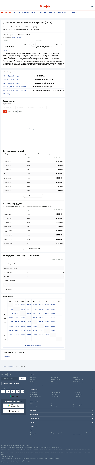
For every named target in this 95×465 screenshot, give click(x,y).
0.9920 (35, 317)
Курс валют (33, 377)
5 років (20, 111)
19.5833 (40, 334)
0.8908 (53, 313)
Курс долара (54, 377)
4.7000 (35, 334)
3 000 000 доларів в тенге (11, 94)
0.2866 (11, 317)
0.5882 (47, 309)
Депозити (16, 12)
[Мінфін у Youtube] (22, 391)
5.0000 (41, 322)
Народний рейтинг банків (79, 383)
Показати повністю (33, 196)
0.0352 (23, 330)
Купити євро (54, 405)
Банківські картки (55, 379)
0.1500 (29, 330)
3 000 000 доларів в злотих (11, 79)
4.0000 (17, 326)
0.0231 (11, 309)
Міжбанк (32, 381)
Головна (4, 366)
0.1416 (35, 330)
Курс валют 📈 (11, 366)
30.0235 (47, 313)
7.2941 (47, 317)
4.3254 (29, 313)
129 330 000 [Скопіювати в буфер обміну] (59, 226)
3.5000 (35, 304)
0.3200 (35, 326)
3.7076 (29, 304)
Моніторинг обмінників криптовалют (39, 385)
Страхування (42, 12)
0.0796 (23, 326)
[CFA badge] (5, 441)
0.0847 (29, 309)
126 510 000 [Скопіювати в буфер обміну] (59, 235)
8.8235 (47, 322)
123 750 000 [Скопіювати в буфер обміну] (59, 243)
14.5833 (40, 304)
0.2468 (23, 317)
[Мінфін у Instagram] (18, 391)
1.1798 (11, 313)
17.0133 (40, 313)
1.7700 (17, 330)
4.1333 (41, 317)
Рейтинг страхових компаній (80, 433)
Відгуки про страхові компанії (58, 433)
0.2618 (53, 322)
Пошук (22, 378)
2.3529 (47, 326)
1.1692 (23, 334)
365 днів (15, 111)
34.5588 (47, 334)
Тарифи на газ (76, 381)
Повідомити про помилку (11, 383)
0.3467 (11, 322)
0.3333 (41, 309)
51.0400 (16, 313)
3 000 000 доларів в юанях (11, 83)
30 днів (9, 111)
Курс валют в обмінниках (57, 404)
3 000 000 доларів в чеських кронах (14, 86)
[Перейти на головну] (47, 6)
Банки (33, 12)
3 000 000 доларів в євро (11, 76)
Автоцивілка (33, 434)
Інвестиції (52, 12)
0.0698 (53, 326)
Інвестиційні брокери (78, 379)
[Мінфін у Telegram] (8, 391)
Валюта (8, 12)
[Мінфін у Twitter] (13, 391)
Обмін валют (33, 404)
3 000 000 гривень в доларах (10, 50)
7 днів (5, 111)
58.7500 (16, 334)
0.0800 (35, 309)
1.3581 (11, 334)
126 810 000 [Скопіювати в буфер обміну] (59, 231)
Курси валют (6, 356)
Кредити (25, 12)
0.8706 (23, 304)
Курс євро (75, 377)
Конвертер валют (34, 383)
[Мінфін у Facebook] (3, 391)
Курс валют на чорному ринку (80, 404)
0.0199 (23, 309)
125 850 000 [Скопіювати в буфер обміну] (59, 239)
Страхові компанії (77, 434)
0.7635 (53, 304)
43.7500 (16, 304)
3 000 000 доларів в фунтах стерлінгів (15, 90)
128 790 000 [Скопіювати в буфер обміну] (59, 222)
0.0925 (11, 326)
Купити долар (33, 405)
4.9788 (29, 334)
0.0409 (11, 330)
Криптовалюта (63, 12)
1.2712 (29, 322)
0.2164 (53, 317)
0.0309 (53, 330)
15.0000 (16, 322)
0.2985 (23, 322)
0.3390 (29, 326)
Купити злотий (76, 405)
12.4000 (16, 317)
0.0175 (53, 309)
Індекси (74, 12)
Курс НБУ (32, 379)
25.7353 (47, 304)
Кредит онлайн (55, 383)
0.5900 (41, 330)
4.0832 (35, 313)
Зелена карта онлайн (35, 433)
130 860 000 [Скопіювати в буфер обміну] (59, 161)
